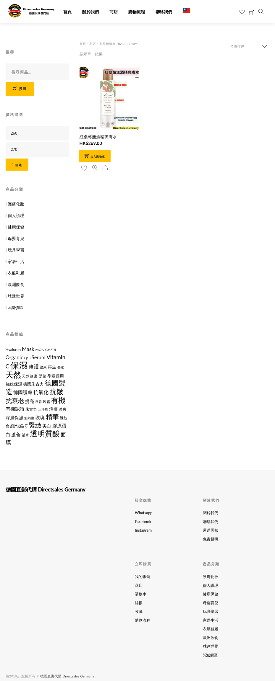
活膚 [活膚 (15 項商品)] (53, 408)
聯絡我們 (164, 11)
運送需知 (210, 529)
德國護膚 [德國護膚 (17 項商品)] (22, 392)
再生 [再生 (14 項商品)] (52, 366)
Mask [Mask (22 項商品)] (28, 348)
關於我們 (90, 11)
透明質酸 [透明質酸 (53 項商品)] (45, 432)
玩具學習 (16, 249)
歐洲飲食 (16, 284)
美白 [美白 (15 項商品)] (46, 425)
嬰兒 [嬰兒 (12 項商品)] (42, 375)
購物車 (140, 592)
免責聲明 (210, 538)
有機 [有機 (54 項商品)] (58, 399)
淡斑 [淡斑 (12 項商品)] (63, 408)
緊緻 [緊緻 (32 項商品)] (35, 424)
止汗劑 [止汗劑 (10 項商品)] (43, 409)
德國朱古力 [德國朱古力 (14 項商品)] (33, 383)
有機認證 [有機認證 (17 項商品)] (15, 408)
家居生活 (16, 261)
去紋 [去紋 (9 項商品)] (60, 367)
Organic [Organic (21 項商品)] (14, 357)
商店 (113, 11)
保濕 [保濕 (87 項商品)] (19, 365)
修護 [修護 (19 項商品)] (34, 366)
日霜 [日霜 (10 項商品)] (38, 401)
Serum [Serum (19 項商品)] (39, 357)
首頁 (67, 11)
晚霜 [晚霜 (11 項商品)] (46, 401)
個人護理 (16, 215)
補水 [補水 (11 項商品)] (25, 434)
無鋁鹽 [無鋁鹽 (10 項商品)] (29, 417)
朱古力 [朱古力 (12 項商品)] (31, 408)
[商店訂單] (249, 45)
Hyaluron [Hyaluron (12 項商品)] (13, 349)
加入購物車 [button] (97, 155)
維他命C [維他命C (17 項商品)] (19, 425)
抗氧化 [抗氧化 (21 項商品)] (40, 392)
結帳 (139, 601)
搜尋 (23, 88)
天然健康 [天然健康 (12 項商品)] (29, 375)
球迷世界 (16, 295)
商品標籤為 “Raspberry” (118, 43)
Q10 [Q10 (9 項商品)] (27, 358)
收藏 (139, 610)
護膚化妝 (16, 203)
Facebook (143, 521)
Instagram (143, 529)
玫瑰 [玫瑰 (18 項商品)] (40, 416)
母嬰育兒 (16, 238)
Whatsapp (143, 512)
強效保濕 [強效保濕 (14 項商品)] (14, 383)
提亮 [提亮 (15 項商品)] (29, 400)
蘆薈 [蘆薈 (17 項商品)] (16, 434)
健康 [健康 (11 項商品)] (43, 367)
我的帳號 (142, 575)
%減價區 (16, 307)
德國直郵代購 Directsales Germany (66, 674)
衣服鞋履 (16, 272)
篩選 (18, 164)
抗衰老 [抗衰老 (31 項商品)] (15, 400)
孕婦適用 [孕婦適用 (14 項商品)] (55, 375)
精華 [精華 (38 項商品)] (52, 416)
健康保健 (16, 226)
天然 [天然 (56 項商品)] (13, 374)
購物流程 (136, 11)
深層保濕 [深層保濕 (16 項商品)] (14, 416)
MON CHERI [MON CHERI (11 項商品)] (45, 349)
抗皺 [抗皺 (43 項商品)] (56, 391)
